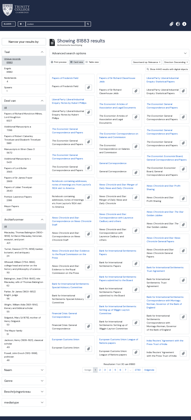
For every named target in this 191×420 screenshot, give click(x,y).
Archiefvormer (14, 219)
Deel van (10, 101)
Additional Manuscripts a (17, 128)
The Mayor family (13, 332)
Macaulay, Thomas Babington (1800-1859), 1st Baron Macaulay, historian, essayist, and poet (23, 238)
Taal (7, 52)
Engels (11, 70)
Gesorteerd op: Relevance (146, 62)
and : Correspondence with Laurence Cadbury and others (116, 218)
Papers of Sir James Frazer (18, 179)
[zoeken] (55, 24)
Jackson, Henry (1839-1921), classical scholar (23, 343)
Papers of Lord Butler (15, 170)
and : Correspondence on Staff (71, 221)
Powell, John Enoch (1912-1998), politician (21, 356)
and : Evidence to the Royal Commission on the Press (71, 254)
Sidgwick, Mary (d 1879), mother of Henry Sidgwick (22, 321)
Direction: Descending (175, 62)
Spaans (9, 89)
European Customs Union (65, 339)
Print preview (59, 62)
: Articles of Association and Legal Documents (117, 106)
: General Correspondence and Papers (162, 106)
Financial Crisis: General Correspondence (64, 315)
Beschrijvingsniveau (17, 392)
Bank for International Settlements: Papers (117, 252)
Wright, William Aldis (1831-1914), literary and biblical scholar (21, 308)
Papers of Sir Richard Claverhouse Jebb (117, 80)
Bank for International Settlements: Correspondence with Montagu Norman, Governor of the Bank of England (165, 302)
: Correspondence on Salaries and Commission (118, 135)
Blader (8, 24)
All (5, 107)
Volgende (149, 369)
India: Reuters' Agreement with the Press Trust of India (165, 342)
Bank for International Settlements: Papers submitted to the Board (117, 278)
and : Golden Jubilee (165, 213)
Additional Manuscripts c (17, 160)
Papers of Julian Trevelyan (18, 189)
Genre (8, 381)
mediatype (11, 402)
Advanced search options (69, 53)
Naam (8, 370)
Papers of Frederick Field (65, 78)
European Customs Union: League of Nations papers (118, 341)
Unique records (12, 60)
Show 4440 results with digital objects (167, 69)
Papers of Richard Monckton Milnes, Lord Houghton (23, 117)
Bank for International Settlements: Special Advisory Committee (70, 285)
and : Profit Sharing (163, 187)
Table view (92, 62)
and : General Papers (163, 239)
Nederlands (10, 79)
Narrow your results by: (24, 42)
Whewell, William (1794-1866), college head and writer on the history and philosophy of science (22, 267)
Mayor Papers (11, 208)
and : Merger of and (118, 186)
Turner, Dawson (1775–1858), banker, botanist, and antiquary (23, 252)
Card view (76, 62)
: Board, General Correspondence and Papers (167, 158)
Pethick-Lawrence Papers (18, 198)
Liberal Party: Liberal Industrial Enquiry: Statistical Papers (163, 80)
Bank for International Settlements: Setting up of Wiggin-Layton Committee (117, 310)
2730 (138, 369)
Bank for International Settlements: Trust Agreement (165, 269)
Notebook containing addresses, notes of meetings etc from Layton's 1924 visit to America (71, 185)
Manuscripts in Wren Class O (19, 151)
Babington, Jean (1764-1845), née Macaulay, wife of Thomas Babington (23, 282)
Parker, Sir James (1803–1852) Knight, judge (20, 295)
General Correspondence (113, 163)
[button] (171, 24)
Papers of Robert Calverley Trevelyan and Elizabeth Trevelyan (22, 139)
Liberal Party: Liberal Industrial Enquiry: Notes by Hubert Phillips (69, 101)
